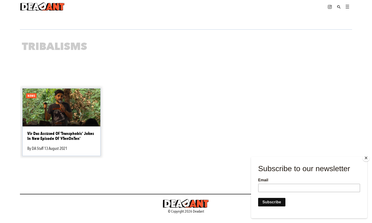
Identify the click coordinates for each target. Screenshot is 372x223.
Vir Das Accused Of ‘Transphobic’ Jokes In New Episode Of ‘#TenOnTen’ (60, 136)
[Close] (366, 157)
